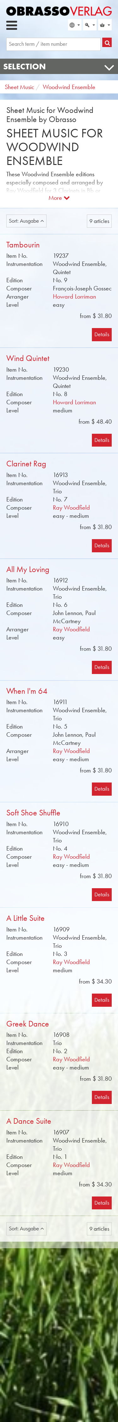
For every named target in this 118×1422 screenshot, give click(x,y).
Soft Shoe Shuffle (33, 813)
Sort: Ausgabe (26, 220)
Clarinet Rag (26, 464)
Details (101, 334)
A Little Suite (25, 918)
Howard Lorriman (74, 296)
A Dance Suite (28, 1121)
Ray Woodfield (71, 507)
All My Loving (27, 569)
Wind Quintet (27, 358)
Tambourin (23, 245)
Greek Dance (27, 1024)
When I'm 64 (27, 691)
